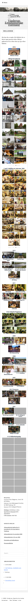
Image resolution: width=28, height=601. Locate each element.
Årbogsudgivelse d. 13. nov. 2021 (12, 537)
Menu (5, 2)
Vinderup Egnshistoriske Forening (14, 22)
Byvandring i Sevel (10, 580)
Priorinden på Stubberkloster (11, 540)
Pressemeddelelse (8, 543)
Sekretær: (6, 503)
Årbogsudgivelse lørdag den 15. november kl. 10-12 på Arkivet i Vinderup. (12, 529)
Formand (6, 499)
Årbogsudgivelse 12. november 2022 (13, 534)
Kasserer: (6, 507)
